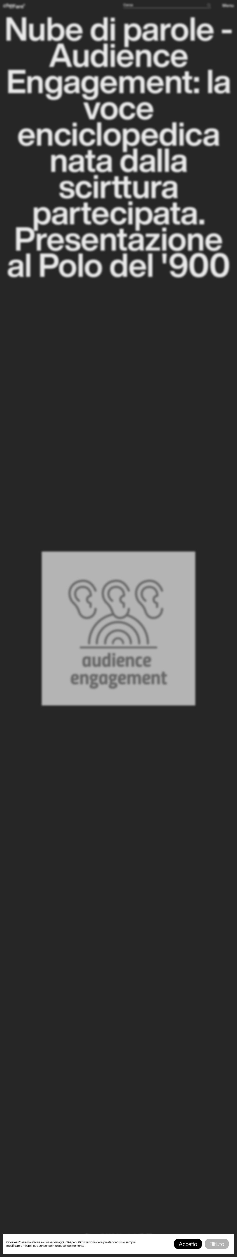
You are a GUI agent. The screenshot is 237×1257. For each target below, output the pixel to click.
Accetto (188, 1244)
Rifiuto (216, 1244)
